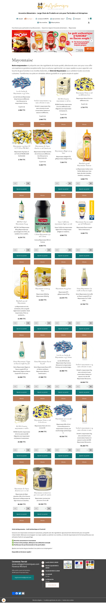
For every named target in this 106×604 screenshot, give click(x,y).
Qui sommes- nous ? (57, 20)
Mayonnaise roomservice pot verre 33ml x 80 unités (42, 495)
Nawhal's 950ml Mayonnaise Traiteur (84, 166)
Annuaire (77, 20)
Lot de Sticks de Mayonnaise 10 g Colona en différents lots (21, 94)
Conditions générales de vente (52, 601)
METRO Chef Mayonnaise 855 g (22, 224)
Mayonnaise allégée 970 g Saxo (63, 153)
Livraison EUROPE (42, 20)
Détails (22, 126)
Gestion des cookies (69, 601)
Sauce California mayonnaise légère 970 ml (63, 224)
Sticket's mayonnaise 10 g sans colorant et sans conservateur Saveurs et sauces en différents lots (42, 103)
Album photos (54, 24)
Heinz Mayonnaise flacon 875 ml (42, 364)
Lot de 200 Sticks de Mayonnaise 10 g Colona (63, 358)
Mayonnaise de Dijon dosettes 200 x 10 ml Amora (22, 491)
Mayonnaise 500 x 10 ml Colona (63, 421)
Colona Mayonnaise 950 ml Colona (43, 237)
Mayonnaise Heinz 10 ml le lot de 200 (42, 423)
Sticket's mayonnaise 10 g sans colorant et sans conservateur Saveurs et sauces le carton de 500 (84, 430)
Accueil (19, 20)
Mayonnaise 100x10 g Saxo (43, 291)
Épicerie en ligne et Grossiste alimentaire (54, 29)
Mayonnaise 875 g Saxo (63, 290)
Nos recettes (42, 24)
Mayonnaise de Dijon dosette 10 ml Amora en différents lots (43, 148)
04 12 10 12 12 (52, 586)
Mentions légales (36, 601)
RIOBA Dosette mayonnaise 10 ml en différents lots (63, 101)
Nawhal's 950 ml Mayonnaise (21, 303)
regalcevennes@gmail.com (23, 579)
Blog (68, 20)
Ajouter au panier (22, 190)
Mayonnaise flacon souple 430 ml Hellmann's (84, 224)
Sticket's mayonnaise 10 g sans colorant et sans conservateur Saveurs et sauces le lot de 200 (84, 367)
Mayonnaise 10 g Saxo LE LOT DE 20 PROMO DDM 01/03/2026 (21, 148)
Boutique (28, 20)
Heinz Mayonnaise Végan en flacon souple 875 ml (21, 364)
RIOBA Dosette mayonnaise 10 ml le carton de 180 (21, 429)
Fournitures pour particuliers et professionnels (26, 29)
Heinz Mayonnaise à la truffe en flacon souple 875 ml (84, 291)
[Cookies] (4, 600)
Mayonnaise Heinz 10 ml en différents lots (84, 95)
